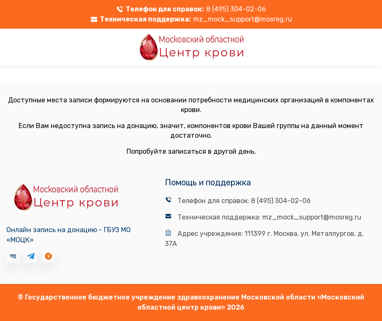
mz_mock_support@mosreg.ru (242, 19)
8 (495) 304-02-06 (236, 9)
